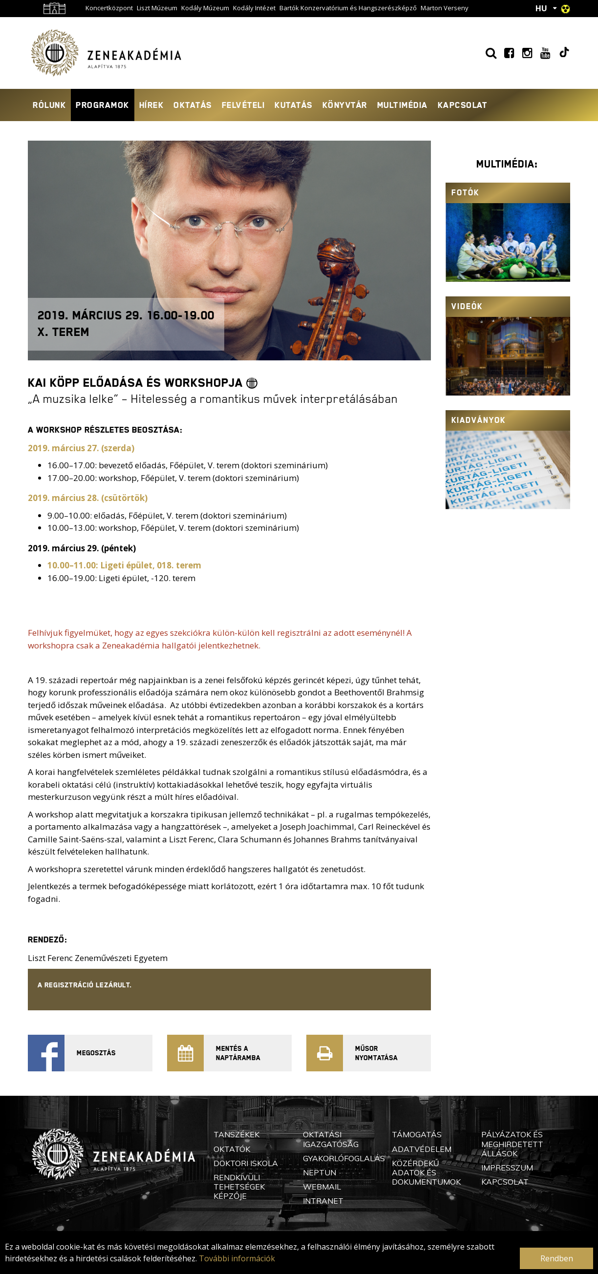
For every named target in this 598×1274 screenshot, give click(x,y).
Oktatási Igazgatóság (331, 1139)
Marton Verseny (445, 7)
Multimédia (402, 105)
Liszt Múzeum (157, 7)
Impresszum (507, 1167)
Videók (467, 306)
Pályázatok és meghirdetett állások (512, 1143)
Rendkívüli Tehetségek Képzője (239, 1186)
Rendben (556, 1258)
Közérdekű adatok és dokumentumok (426, 1172)
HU (541, 8)
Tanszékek (236, 1134)
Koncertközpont (109, 7)
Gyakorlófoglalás (344, 1158)
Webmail (322, 1186)
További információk (237, 1258)
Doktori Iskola (246, 1163)
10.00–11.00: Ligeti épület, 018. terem (124, 565)
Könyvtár (344, 105)
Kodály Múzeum (205, 7)
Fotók (465, 192)
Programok (102, 105)
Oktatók (232, 1149)
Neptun (319, 1172)
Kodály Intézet (254, 7)
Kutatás (294, 105)
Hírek (151, 105)
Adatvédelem (421, 1149)
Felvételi (243, 105)
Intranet (323, 1201)
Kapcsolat (463, 105)
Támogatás (417, 1134)
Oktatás (192, 105)
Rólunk (49, 105)
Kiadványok (478, 420)
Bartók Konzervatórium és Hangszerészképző (348, 7)
